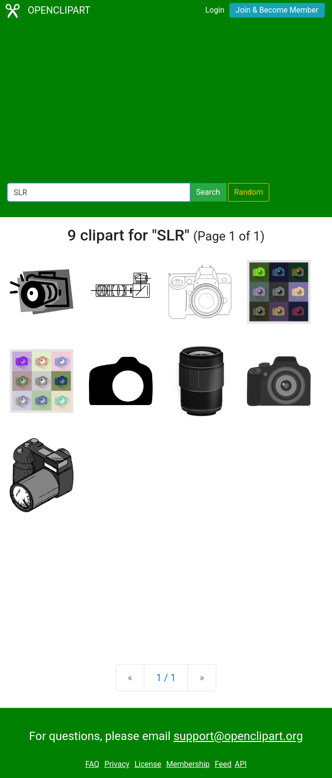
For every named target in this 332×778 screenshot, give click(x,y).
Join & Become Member (277, 10)
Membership (188, 764)
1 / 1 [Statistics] (166, 678)
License (148, 764)
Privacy (117, 764)
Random (248, 192)
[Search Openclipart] (98, 192)
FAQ (92, 764)
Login (214, 10)
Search (208, 192)
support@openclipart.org (238, 736)
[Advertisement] (166, 102)
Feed (223, 764)
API (241, 764)
